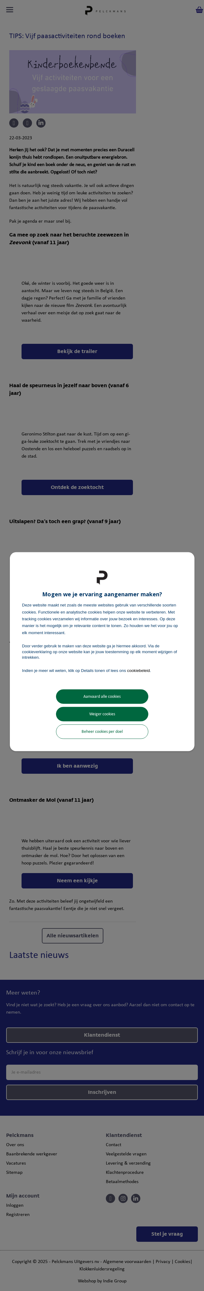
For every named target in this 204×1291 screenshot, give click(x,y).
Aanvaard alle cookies (102, 696)
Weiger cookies (102, 714)
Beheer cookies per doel (102, 731)
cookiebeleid (138, 670)
